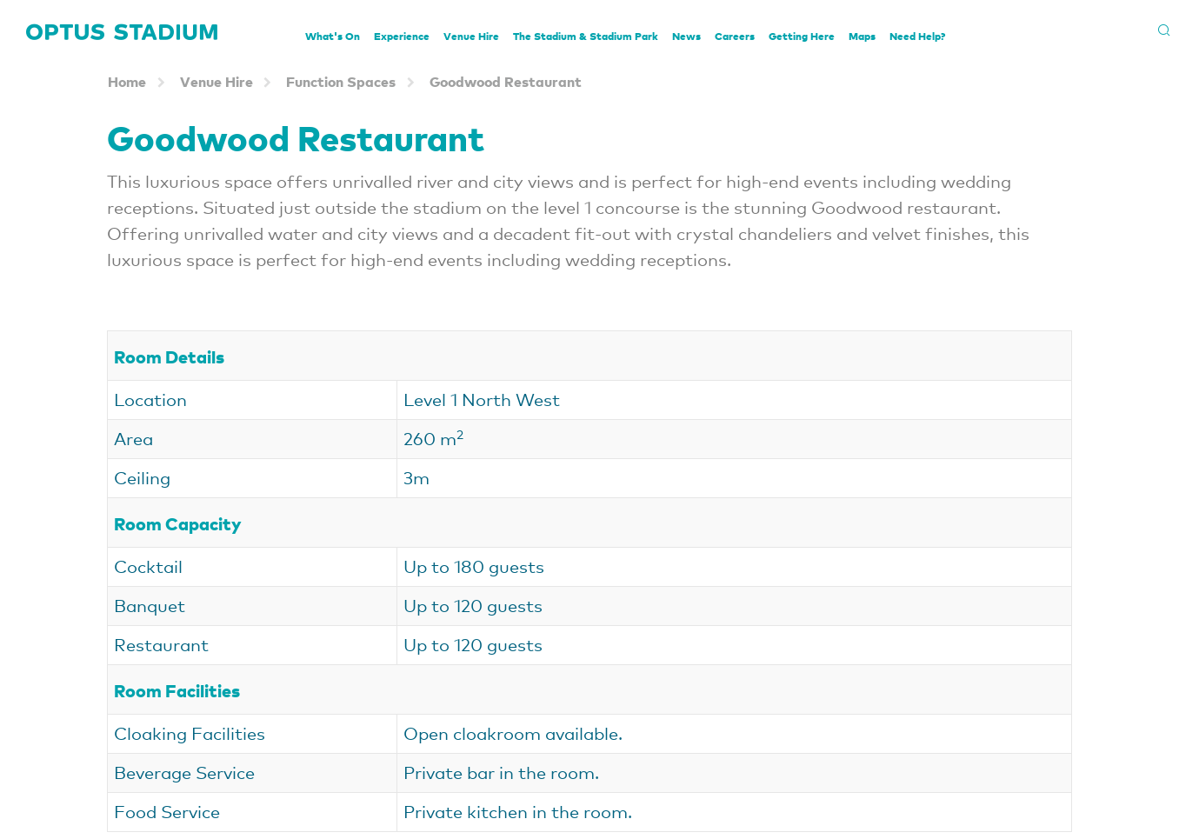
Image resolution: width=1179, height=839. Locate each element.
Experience (402, 36)
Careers (735, 36)
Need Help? (917, 36)
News (686, 36)
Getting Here (802, 36)
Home (127, 81)
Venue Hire (471, 36)
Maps (862, 36)
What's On (332, 36)
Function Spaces (341, 81)
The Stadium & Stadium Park (585, 36)
